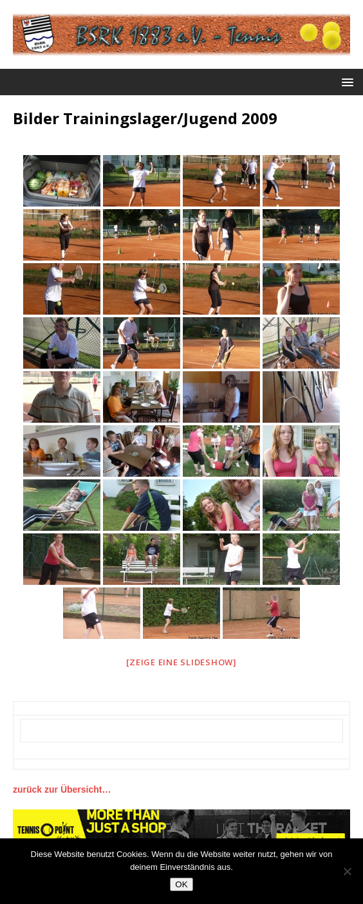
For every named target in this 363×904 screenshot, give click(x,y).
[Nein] (346, 871)
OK (181, 884)
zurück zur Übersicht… (62, 789)
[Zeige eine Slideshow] (181, 662)
